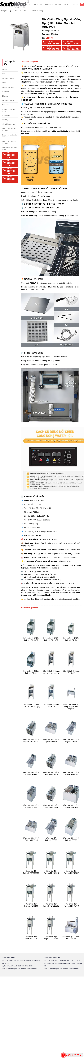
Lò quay (5, 120)
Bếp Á (4, 69)
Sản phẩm (49, 4)
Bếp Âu (4, 74)
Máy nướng (6, 105)
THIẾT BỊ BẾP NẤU (20, 11)
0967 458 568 (53, 49)
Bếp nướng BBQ (8, 87)
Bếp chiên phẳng (8, 100)
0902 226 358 (73, 43)
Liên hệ (74, 4)
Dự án (66, 4)
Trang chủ (28, 4)
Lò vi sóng (6, 115)
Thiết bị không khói (9, 124)
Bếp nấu (5, 96)
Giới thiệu (38, 4)
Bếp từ (4, 83)
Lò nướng (5, 91)
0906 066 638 (53, 43)
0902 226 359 (73, 49)
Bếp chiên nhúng (37, 11)
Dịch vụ (58, 4)
